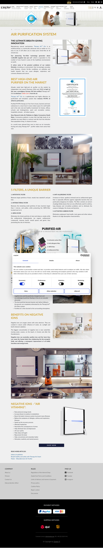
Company (9, 469)
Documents (34, 493)
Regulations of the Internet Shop (40, 473)
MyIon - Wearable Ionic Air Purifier (21, 459)
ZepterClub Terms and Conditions (41, 476)
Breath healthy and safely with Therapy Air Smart (26, 457)
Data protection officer (12, 483)
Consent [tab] (25, 260)
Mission (7, 476)
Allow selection (51, 291)
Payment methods (51, 505)
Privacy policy (35, 483)
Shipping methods (51, 520)
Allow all (77, 291)
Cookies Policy (35, 486)
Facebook (70, 473)
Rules (33, 469)
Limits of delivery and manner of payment (43, 479)
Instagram (70, 479)
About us (7, 473)
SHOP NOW (51, 445)
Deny (26, 291)
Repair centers (35, 490)
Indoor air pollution (17, 455)
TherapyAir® (17, 29)
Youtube (69, 476)
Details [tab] (51, 260)
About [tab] (78, 260)
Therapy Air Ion (26, 29)
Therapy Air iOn (40, 46)
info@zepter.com (49, 536)
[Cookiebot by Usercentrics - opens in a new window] (81, 255)
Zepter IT (57, 542)
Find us (68, 469)
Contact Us (8, 479)
